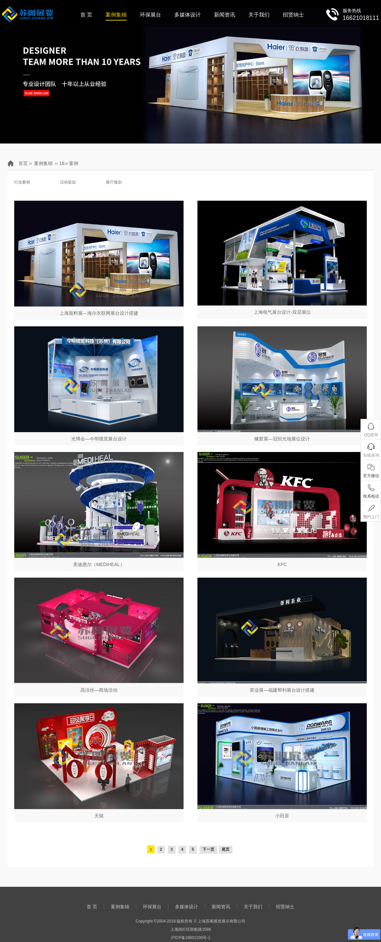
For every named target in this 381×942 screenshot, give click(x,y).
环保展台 (150, 15)
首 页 (86, 15)
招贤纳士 (293, 15)
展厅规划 (114, 182)
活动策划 (68, 182)
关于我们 (259, 15)
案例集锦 (116, 15)
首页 (23, 163)
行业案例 (22, 182)
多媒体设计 (187, 15)
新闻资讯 (224, 15)
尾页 (226, 849)
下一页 (208, 849)
